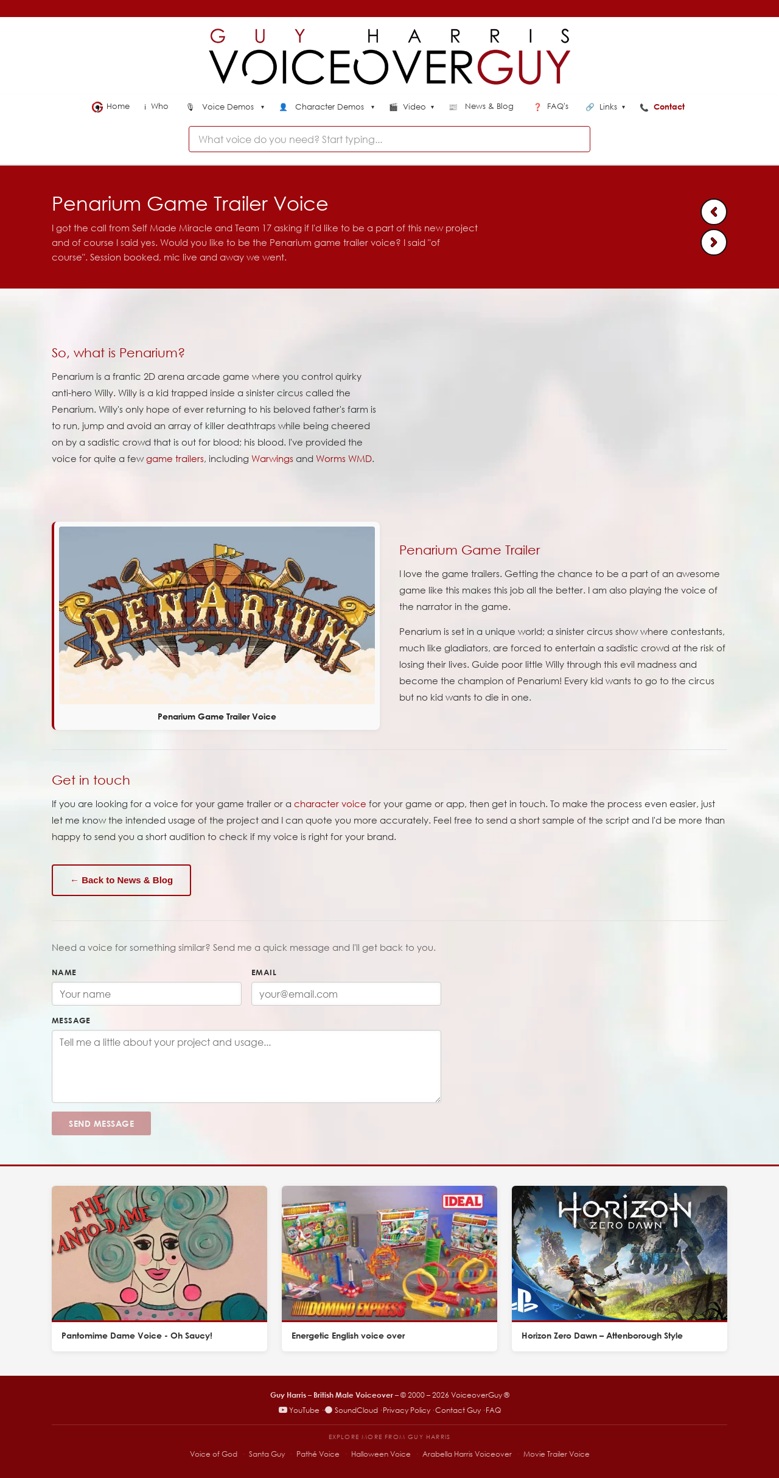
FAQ (493, 1410)
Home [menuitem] (111, 106)
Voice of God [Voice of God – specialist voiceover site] (213, 1454)
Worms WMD (344, 458)
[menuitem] (224, 107)
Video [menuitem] (411, 107)
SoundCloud (351, 1410)
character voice (330, 803)
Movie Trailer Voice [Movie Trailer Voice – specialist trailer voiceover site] (556, 1454)
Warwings (272, 458)
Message (71, 1020)
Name (64, 972)
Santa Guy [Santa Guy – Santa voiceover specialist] (267, 1454)
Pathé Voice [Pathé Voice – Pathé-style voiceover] (318, 1454)
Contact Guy (458, 1410)
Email (263, 972)
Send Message (101, 1123)
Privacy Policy (406, 1410)
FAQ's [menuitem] (552, 106)
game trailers (175, 458)
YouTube (299, 1410)
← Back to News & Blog (121, 880)
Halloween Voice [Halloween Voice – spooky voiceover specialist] (381, 1454)
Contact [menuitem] (663, 106)
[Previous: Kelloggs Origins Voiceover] (713, 211)
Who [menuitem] (157, 106)
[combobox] (389, 139)
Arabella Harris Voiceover (467, 1454)
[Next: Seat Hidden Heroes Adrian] (713, 242)
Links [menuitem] (605, 107)
